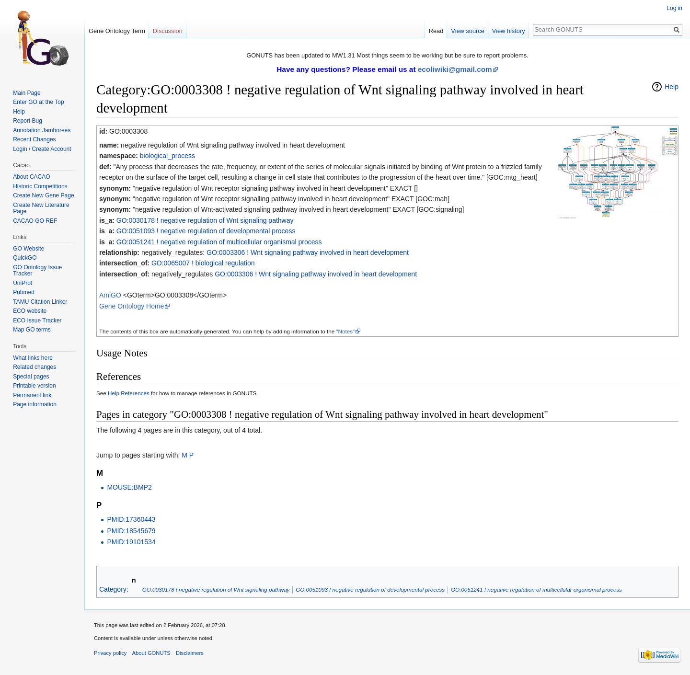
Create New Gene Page (43, 195)
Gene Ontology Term (117, 30)
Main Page (26, 93)
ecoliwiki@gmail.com (455, 69)
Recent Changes (34, 139)
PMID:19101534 (131, 542)
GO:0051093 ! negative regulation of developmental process (206, 231)
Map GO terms (32, 329)
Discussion (168, 30)
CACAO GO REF (35, 220)
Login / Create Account (42, 149)
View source (467, 30)
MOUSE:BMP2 (129, 487)
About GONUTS (151, 653)
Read (436, 30)
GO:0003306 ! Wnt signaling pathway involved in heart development (308, 252)
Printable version (34, 385)
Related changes (34, 367)
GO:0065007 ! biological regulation (203, 263)
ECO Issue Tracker (37, 320)
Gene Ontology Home (131, 306)
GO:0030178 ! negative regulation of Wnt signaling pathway (205, 220)
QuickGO (24, 257)
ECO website (29, 311)
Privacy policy (110, 653)
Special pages (31, 376)
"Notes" (345, 331)
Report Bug (27, 120)
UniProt (22, 283)
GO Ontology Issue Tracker (37, 270)
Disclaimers (190, 653)
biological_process (167, 156)
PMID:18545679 (131, 531)
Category (112, 589)
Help (671, 87)
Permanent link (32, 395)
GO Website (28, 248)
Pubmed (23, 292)
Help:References (129, 393)
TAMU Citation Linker (40, 301)
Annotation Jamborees (41, 130)
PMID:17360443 (131, 519)
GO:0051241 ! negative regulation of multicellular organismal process (219, 242)
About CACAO (31, 176)
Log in (674, 8)
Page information (35, 404)
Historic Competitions (40, 186)
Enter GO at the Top (38, 102)
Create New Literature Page (41, 208)
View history (508, 30)
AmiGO (110, 295)
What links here (33, 358)
